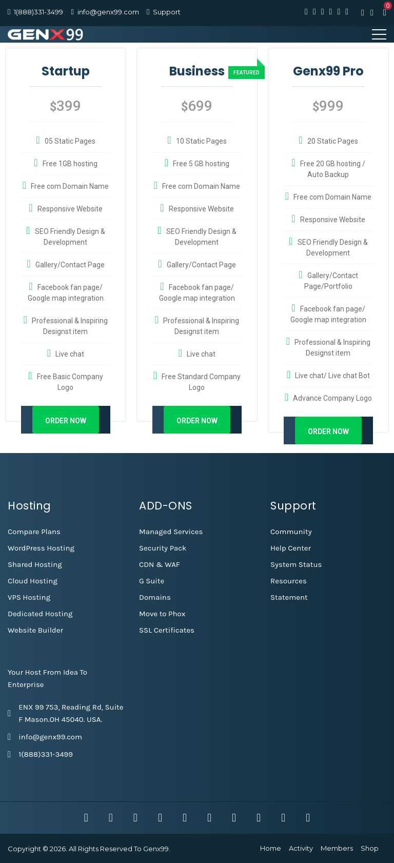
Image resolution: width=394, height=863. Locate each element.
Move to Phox (162, 613)
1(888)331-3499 (38, 12)
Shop (370, 848)
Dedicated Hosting (40, 613)
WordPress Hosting (41, 548)
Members (337, 848)
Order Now (65, 421)
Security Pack (162, 548)
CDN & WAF (159, 564)
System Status (296, 564)
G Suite (151, 580)
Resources (288, 580)
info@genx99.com (108, 12)
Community (291, 531)
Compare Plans (34, 531)
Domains (155, 597)
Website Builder (35, 630)
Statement (289, 597)
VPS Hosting (29, 597)
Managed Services (171, 531)
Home (270, 848)
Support (167, 12)
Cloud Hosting (32, 580)
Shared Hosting (35, 564)
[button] (384, 12)
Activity (301, 848)
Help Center (290, 548)
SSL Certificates (166, 630)
